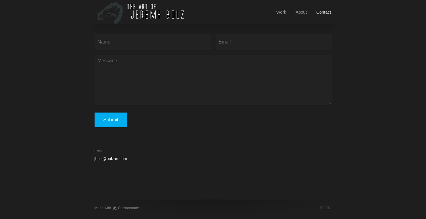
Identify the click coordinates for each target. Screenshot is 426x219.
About (301, 12)
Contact (323, 12)
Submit (111, 119)
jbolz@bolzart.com (111, 158)
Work (281, 12)
